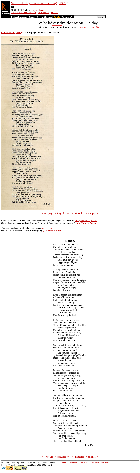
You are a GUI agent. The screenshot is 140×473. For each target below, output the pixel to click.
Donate (56, 17)
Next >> (54, 12)
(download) (85, 463)
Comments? (66, 17)
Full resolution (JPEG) (11, 32)
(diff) (43, 228)
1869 (62, 3)
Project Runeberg (19, 17)
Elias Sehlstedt (37, 10)
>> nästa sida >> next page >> (86, 213)
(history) (50, 228)
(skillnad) (47, 230)
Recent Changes (44, 17)
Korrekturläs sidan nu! (86, 223)
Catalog (32, 17)
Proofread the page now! (86, 220)
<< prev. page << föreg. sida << (54, 213)
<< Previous (43, 12)
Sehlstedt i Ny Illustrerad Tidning (34, 3)
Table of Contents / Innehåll (23, 12)
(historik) (56, 230)
